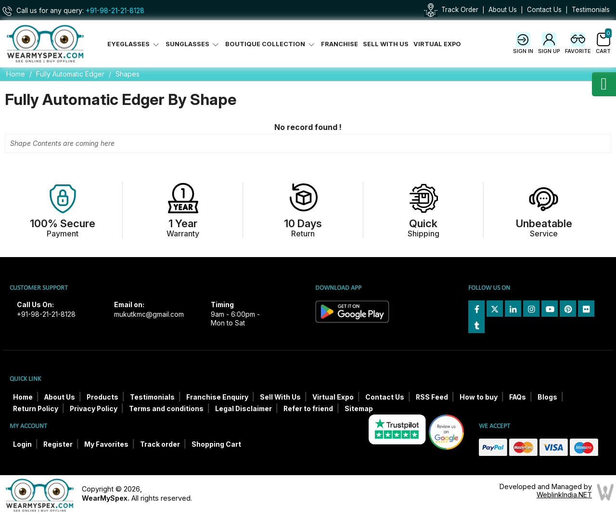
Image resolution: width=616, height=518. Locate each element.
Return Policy (35, 409)
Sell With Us (386, 44)
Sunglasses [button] (193, 44)
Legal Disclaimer (243, 409)
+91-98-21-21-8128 (115, 10)
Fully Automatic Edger (70, 74)
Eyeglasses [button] (134, 44)
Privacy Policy (93, 409)
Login (22, 444)
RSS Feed (432, 397)
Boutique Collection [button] (270, 44)
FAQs (517, 397)
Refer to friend (308, 409)
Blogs (547, 397)
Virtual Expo (437, 44)
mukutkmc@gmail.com (149, 314)
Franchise (339, 44)
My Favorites (106, 444)
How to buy (479, 397)
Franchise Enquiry (217, 397)
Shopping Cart (216, 444)
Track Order (459, 9)
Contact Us (544, 9)
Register (58, 444)
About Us (502, 9)
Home (15, 74)
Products (102, 397)
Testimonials (591, 9)
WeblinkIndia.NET (564, 495)
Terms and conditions (166, 409)
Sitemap (359, 409)
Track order (160, 444)
